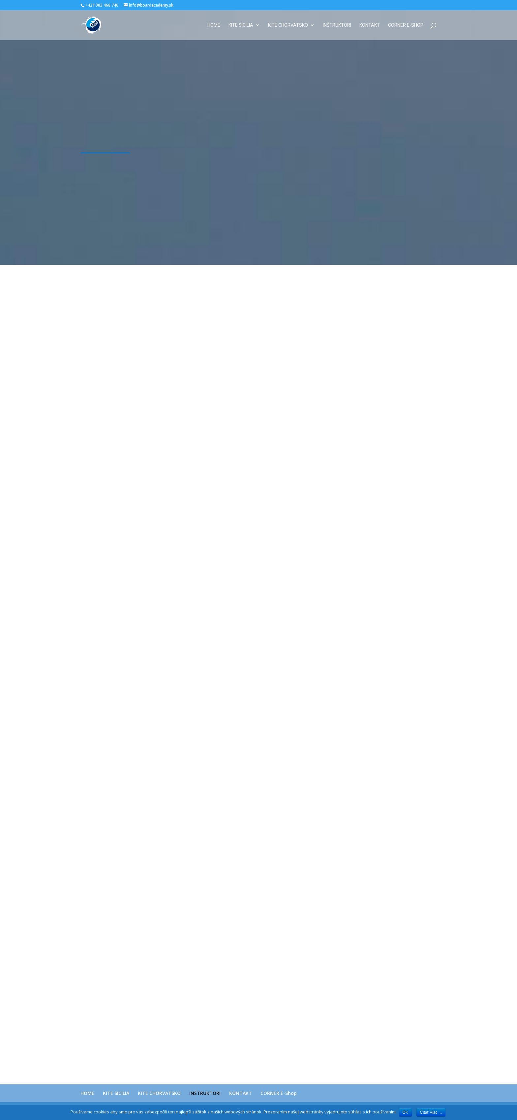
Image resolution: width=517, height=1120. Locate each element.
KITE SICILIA (240, 25)
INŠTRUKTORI (337, 25)
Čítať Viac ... (431, 1112)
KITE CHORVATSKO (288, 25)
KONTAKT (369, 25)
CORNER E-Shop (405, 25)
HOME (213, 25)
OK (405, 1112)
